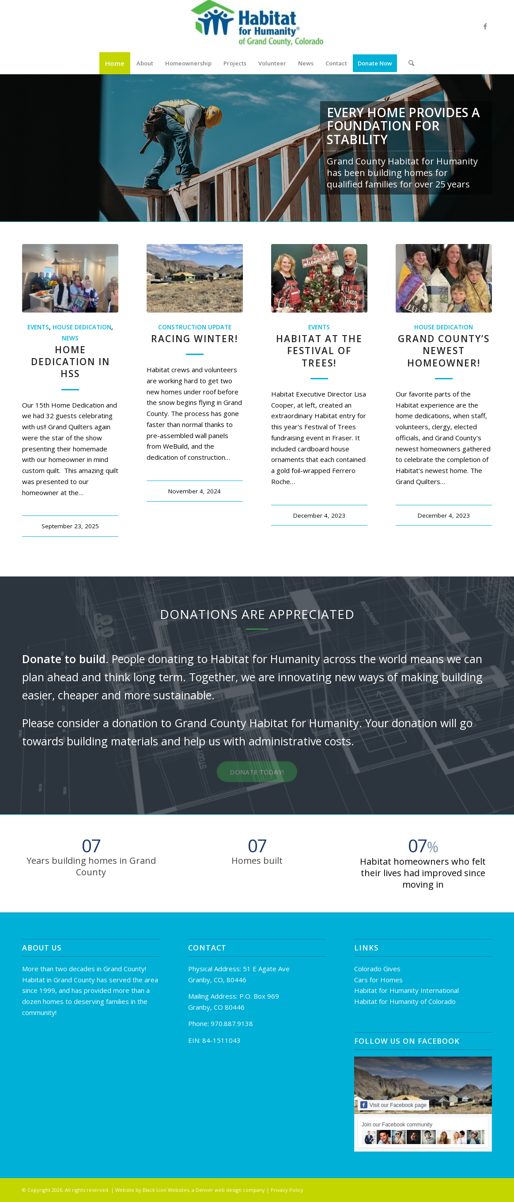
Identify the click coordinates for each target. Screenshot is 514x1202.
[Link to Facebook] (485, 26)
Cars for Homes (378, 979)
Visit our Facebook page (393, 1104)
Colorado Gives (377, 968)
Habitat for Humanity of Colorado (405, 1001)
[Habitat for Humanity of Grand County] (257, 26)
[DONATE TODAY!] (257, 771)
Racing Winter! (194, 338)
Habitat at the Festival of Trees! (319, 350)
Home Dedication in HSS (70, 361)
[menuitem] (114, 63)
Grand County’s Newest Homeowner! (444, 350)
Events (38, 327)
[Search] (408, 63)
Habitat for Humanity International (406, 990)
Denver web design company (230, 1190)
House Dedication (82, 327)
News (70, 338)
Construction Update (194, 327)
